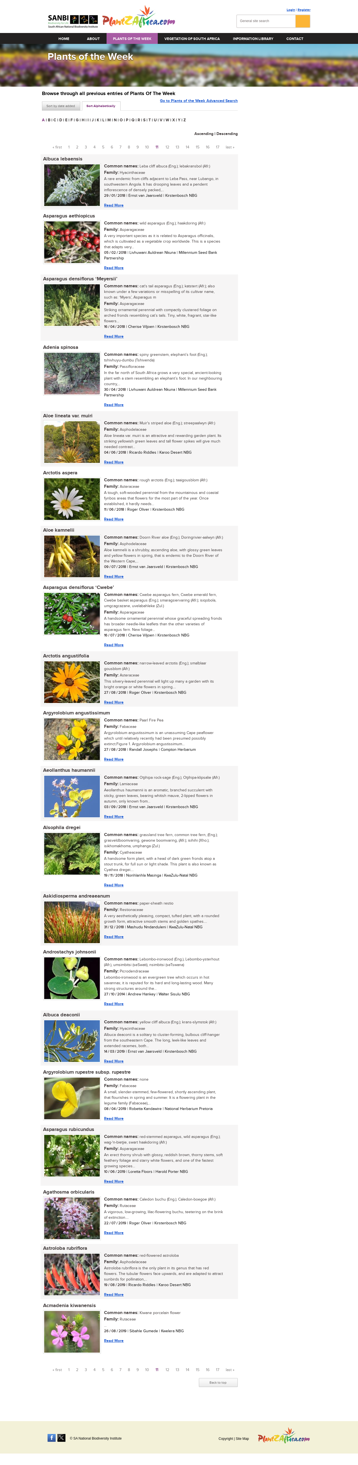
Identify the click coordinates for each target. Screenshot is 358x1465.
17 (217, 147)
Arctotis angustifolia (65, 661)
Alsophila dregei (60, 835)
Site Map (242, 1439)
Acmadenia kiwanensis (68, 1318)
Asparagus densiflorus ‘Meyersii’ (79, 280)
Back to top (218, 1395)
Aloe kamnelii (57, 534)
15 (197, 147)
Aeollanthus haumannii (68, 777)
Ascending (203, 133)
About (93, 39)
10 (147, 147)
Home (63, 39)
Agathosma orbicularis (67, 1203)
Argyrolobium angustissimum (75, 719)
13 (177, 147)
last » (230, 147)
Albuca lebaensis (61, 159)
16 (207, 147)
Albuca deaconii (60, 1024)
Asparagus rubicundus (67, 1140)
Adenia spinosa (59, 349)
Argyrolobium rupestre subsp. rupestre (85, 1082)
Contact (294, 39)
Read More (113, 205)
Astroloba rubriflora (64, 1260)
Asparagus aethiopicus (68, 217)
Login (291, 10)
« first (57, 147)
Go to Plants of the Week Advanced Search (199, 105)
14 (187, 147)
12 (167, 147)
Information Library (253, 39)
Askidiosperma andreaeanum (75, 904)
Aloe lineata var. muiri (66, 418)
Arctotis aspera (59, 476)
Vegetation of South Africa (192, 39)
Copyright (225, 1439)
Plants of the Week (132, 39)
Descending (227, 133)
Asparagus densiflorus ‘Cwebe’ (77, 592)
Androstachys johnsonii (68, 960)
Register (304, 10)
